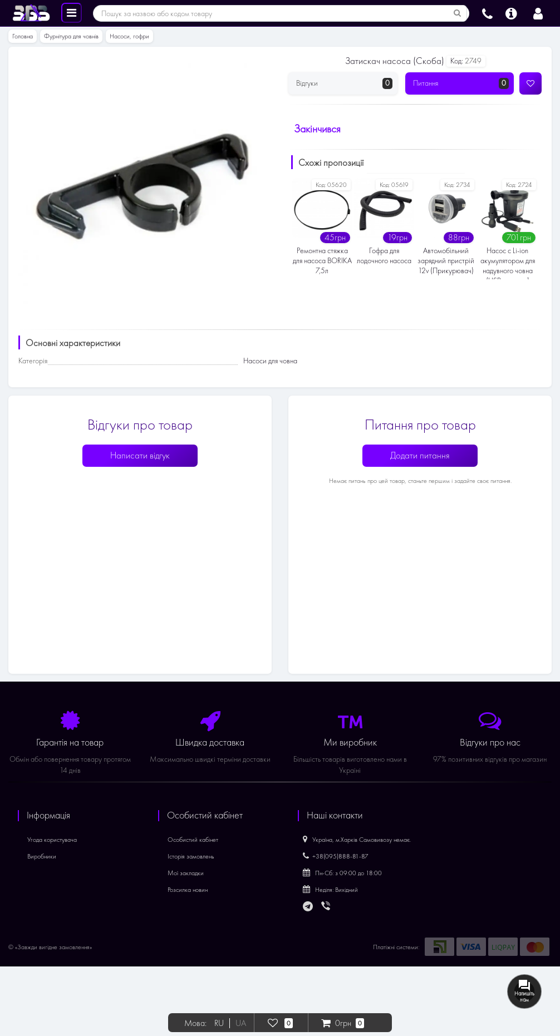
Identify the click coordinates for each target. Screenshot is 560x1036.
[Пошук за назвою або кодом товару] (457, 13)
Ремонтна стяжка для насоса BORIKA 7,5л (322, 260)
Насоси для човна (270, 361)
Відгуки (344, 83)
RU (219, 1023)
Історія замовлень (191, 856)
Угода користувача (52, 839)
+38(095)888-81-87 (336, 856)
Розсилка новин (188, 890)
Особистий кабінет (193, 839)
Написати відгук (140, 455)
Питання (461, 83)
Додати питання (420, 455)
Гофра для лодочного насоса (384, 255)
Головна (22, 36)
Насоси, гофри (129, 36)
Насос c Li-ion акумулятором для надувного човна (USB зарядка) (507, 262)
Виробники (41, 856)
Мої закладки (186, 873)
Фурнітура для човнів (71, 36)
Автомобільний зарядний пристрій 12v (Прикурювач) (445, 260)
